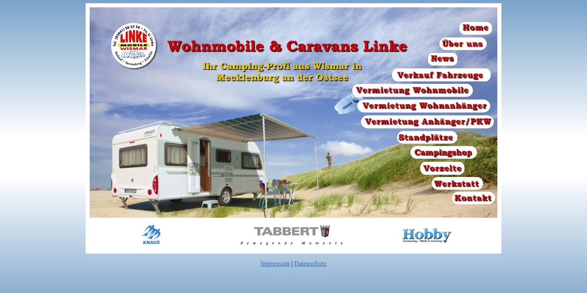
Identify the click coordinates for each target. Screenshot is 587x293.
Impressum (274, 263)
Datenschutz (310, 263)
